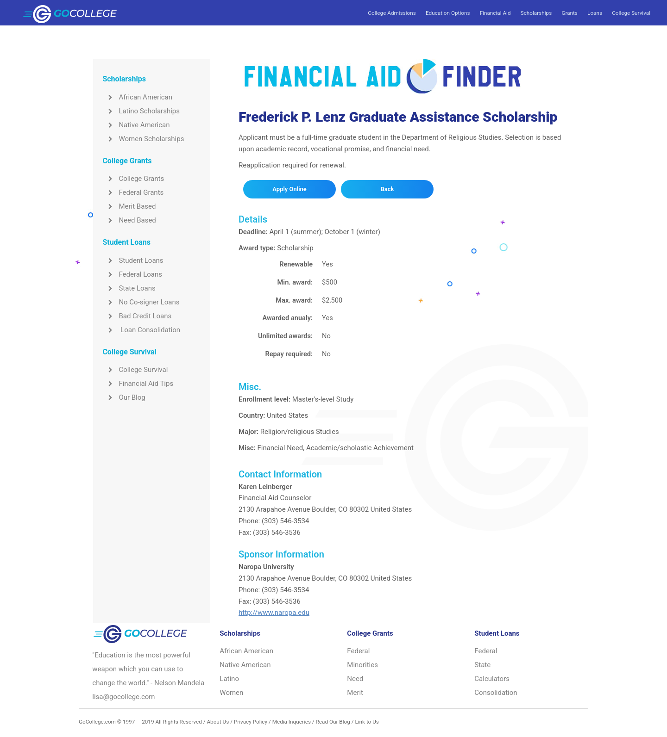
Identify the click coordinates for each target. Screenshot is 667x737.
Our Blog (123, 397)
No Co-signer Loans (140, 302)
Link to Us (366, 721)
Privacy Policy (250, 721)
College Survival (631, 13)
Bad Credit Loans (136, 316)
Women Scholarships (143, 139)
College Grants (133, 178)
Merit (355, 692)
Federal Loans (132, 274)
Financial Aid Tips (137, 383)
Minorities (362, 665)
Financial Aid (495, 13)
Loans (594, 13)
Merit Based (129, 206)
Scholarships (536, 13)
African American (137, 97)
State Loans (128, 288)
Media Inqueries (291, 721)
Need (355, 679)
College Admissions (391, 13)
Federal (358, 651)
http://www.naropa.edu (274, 612)
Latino (229, 679)
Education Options (448, 13)
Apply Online (289, 189)
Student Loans (132, 260)
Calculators (492, 679)
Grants (569, 13)
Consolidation (495, 692)
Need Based (129, 220)
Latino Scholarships (141, 111)
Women (231, 692)
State (482, 665)
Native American (136, 125)
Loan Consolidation (141, 330)
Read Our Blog (333, 721)
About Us (218, 721)
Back (387, 189)
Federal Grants (133, 192)
